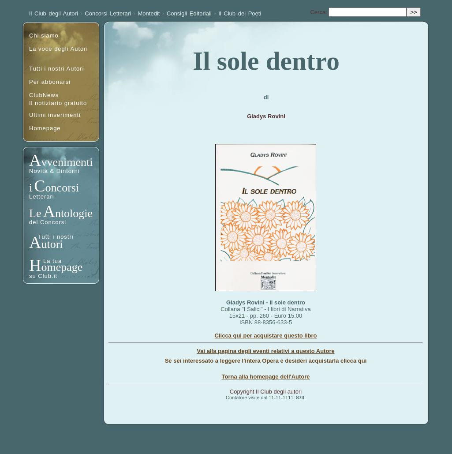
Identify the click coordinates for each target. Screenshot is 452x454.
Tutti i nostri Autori (56, 68)
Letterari (41, 196)
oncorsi (62, 187)
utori (52, 244)
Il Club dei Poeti (239, 13)
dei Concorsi (47, 222)
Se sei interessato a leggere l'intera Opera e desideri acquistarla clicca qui (266, 360)
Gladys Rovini (266, 116)
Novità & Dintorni (54, 171)
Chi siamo (44, 35)
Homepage (45, 128)
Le (35, 213)
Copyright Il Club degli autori (266, 391)
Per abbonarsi (50, 82)
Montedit (149, 13)
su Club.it (43, 276)
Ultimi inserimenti (55, 115)
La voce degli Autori (58, 48)
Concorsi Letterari (108, 13)
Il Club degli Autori (53, 13)
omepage (61, 267)
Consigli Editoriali (189, 13)
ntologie (74, 213)
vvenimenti (67, 162)
